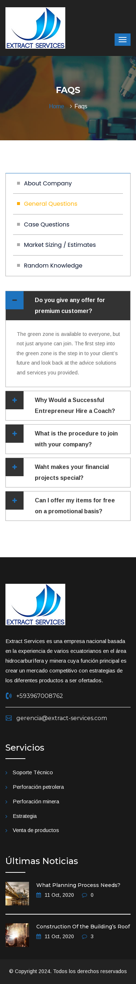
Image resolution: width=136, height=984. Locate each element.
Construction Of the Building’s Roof (83, 926)
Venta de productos (36, 830)
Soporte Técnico (33, 772)
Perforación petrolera (38, 787)
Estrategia (25, 816)
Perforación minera (36, 801)
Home (58, 106)
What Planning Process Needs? (78, 885)
